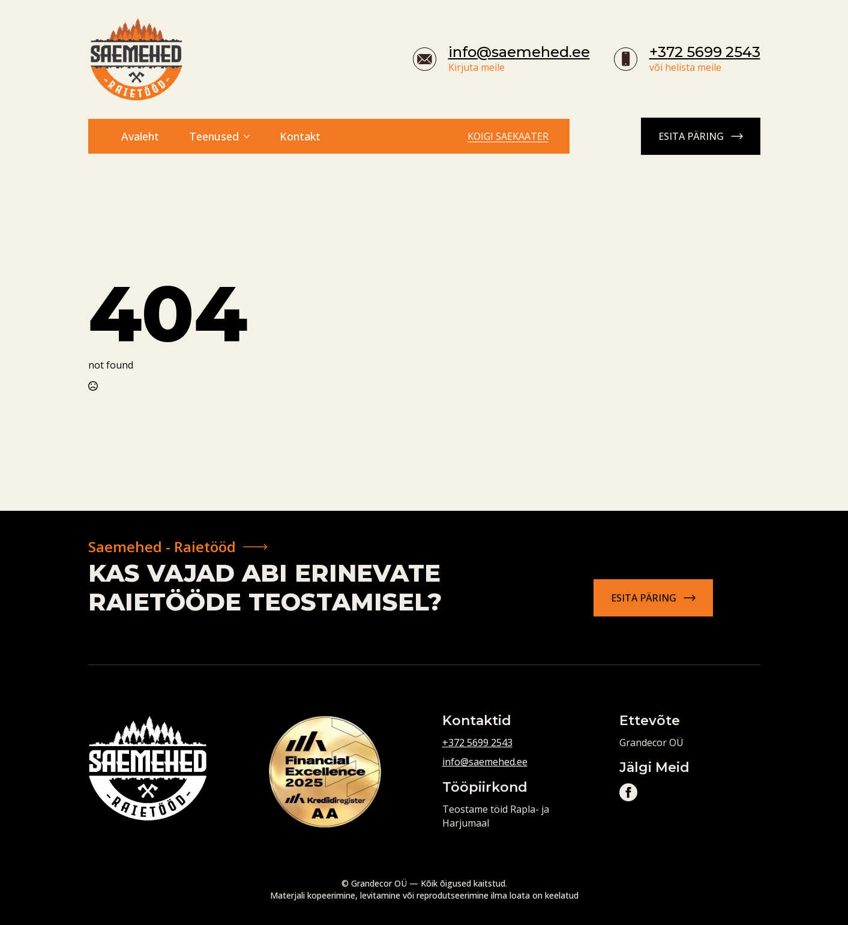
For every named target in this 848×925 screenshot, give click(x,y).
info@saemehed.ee (519, 52)
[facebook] (628, 792)
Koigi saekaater (508, 136)
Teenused (214, 136)
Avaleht (140, 136)
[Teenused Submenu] (250, 136)
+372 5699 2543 (704, 52)
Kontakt (300, 136)
